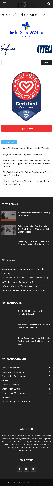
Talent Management (10, 367)
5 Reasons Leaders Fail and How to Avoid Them (23, 290)
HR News (5, 397)
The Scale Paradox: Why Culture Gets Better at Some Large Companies (26, 173)
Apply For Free (26, 128)
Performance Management (13, 393)
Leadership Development (12, 372)
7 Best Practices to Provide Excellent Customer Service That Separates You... (35, 341)
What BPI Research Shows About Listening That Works (27, 148)
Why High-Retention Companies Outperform (23, 155)
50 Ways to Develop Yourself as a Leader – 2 (22, 286)
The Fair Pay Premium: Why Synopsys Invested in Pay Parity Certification (26, 182)
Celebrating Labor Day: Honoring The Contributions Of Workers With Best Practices (33, 229)
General (4, 380)
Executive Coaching (10, 384)
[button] (49, 4)
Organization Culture (10, 388)
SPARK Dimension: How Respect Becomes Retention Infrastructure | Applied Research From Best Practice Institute (26, 163)
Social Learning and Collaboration (16, 401)
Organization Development (13, 376)
